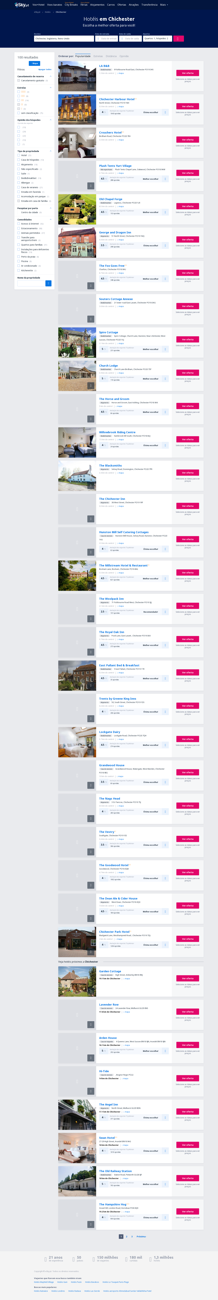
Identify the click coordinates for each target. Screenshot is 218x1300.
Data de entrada (102, 34)
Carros (111, 4)
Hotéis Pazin (76, 1282)
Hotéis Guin (62, 1282)
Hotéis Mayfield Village (44, 1282)
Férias (84, 4)
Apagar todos (44, 69)
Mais (163, 4)
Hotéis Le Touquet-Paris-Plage (116, 1282)
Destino (37, 34)
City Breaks (71, 4)
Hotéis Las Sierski (92, 1291)
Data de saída (125, 34)
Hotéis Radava (74, 1291)
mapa (120, 73)
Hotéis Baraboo (92, 1282)
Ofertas (121, 4)
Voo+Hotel (39, 4)
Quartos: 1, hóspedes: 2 (156, 38)
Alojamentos (97, 4)
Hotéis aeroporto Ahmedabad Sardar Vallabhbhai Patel (127, 1291)
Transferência (149, 4)
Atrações (134, 4)
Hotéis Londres (58, 1291)
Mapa (34, 63)
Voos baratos (54, 4)
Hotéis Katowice (41, 1291)
